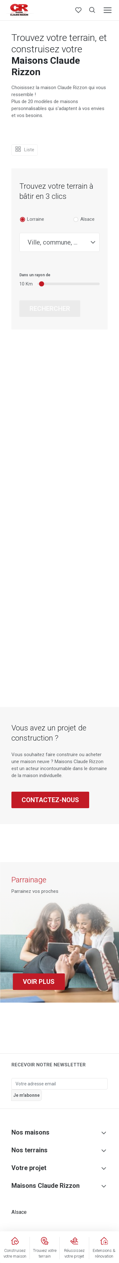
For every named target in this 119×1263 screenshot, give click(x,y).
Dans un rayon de (34, 275)
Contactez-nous (50, 800)
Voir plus (39, 981)
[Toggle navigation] (107, 10)
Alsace (87, 219)
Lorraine (35, 219)
